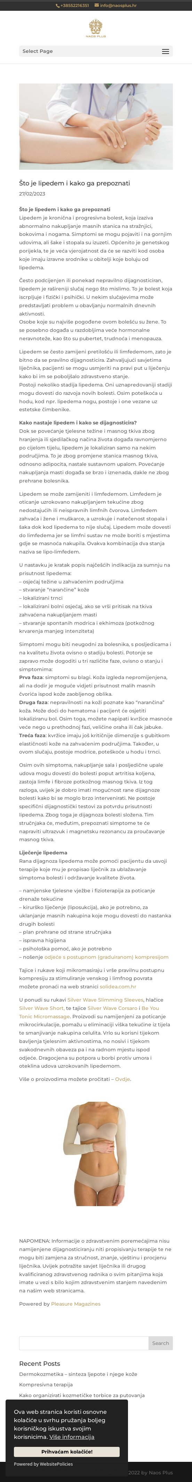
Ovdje (122, 1079)
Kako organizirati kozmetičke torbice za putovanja (82, 1395)
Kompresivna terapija (46, 1384)
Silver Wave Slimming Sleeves (105, 1000)
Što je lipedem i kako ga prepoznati (74, 183)
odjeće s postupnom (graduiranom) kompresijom (107, 957)
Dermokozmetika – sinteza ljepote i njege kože (78, 1374)
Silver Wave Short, (42, 1008)
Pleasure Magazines (76, 1304)
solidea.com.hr (118, 986)
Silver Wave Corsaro (112, 1008)
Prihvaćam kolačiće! (67, 1452)
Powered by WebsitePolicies (43, 1464)
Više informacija (72, 1437)
